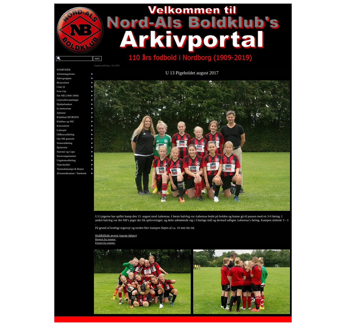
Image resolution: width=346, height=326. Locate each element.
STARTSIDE (64, 69)
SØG (97, 58)
